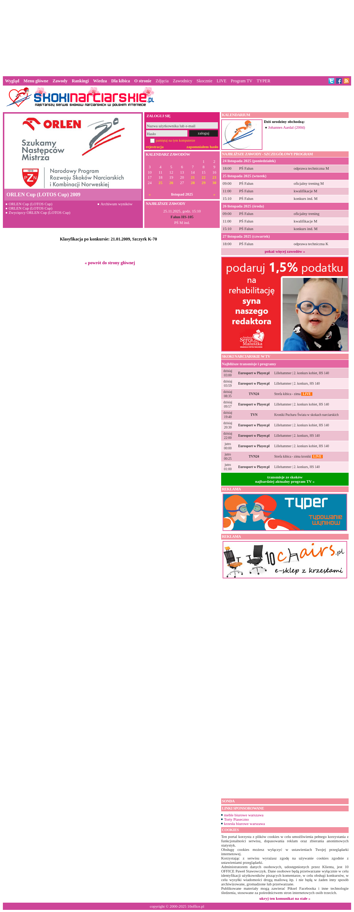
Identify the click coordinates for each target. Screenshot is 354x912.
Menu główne (36, 80)
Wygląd (12, 80)
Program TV (241, 80)
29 (204, 183)
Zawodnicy (182, 80)
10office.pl (195, 906)
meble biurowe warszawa (244, 815)
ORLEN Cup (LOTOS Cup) (30, 204)
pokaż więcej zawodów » (285, 251)
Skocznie (204, 80)
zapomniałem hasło (202, 147)
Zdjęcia (162, 80)
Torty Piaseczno (236, 819)
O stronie (142, 80)
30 (214, 183)
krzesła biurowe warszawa (244, 823)
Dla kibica (120, 80)
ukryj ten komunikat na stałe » (285, 898)
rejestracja (155, 147)
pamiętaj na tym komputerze (175, 140)
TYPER (263, 80)
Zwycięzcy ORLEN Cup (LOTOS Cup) (39, 212)
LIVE (221, 80)
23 (214, 177)
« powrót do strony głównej (110, 262)
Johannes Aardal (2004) (286, 127)
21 (193, 177)
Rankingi (80, 80)
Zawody (60, 80)
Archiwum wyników (116, 204)
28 (193, 183)
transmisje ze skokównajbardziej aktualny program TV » (285, 479)
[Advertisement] (177, 37)
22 (204, 177)
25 (161, 183)
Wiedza (100, 80)
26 (171, 183)
